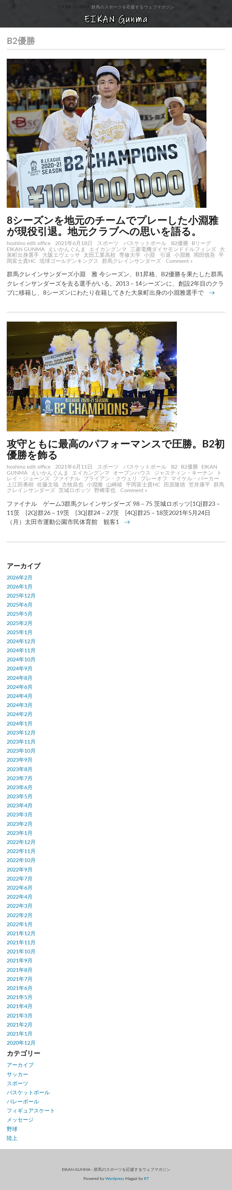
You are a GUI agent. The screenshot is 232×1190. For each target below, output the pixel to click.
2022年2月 (20, 915)
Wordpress (114, 1178)
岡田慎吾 (204, 254)
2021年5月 (20, 997)
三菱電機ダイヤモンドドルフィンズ (173, 249)
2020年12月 (21, 1042)
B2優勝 (179, 243)
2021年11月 (21, 942)
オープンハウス (132, 472)
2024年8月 (20, 677)
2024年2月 (20, 714)
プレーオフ (154, 478)
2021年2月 (20, 1024)
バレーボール (23, 1101)
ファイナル (66, 478)
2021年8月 (20, 969)
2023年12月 (21, 732)
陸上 (12, 1138)
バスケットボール (144, 243)
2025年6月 (20, 604)
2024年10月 (21, 659)
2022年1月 (20, 924)
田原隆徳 (174, 484)
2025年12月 (21, 595)
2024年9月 (20, 668)
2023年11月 (21, 741)
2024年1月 (20, 723)
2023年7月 (20, 778)
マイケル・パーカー (195, 478)
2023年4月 (20, 805)
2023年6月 (20, 787)
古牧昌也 (72, 484)
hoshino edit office (28, 243)
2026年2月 (20, 577)
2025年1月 (20, 632)
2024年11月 (21, 650)
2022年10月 (21, 860)
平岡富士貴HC (143, 484)
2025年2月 (20, 623)
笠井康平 (199, 484)
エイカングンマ (108, 249)
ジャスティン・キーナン (183, 472)
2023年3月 (20, 814)
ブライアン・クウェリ (110, 478)
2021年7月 (20, 978)
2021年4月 (20, 1006)
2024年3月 (20, 705)
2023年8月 (20, 769)
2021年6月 (20, 988)
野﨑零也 (105, 490)
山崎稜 (114, 484)
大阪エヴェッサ (61, 254)
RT (146, 1178)
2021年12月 (21, 933)
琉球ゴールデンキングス (69, 260)
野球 (12, 1129)
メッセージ (20, 1119)
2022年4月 (20, 896)
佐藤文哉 (48, 484)
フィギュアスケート (31, 1110)
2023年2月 (20, 823)
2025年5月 (20, 613)
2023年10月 (21, 750)
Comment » (179, 260)
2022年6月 (20, 887)
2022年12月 (21, 842)
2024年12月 (21, 641)
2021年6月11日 (74, 466)
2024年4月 (20, 696)
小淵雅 (182, 254)
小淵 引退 (157, 254)
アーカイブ (20, 1064)
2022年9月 (20, 869)
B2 (174, 466)
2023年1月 (20, 832)
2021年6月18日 (74, 243)
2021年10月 (21, 951)
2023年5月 (20, 796)
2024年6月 (20, 686)
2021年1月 (20, 1033)
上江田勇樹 (20, 484)
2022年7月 (20, 878)
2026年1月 (20, 586)
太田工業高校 (99, 254)
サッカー (17, 1074)
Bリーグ (201, 243)
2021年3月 (20, 1015)
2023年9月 (20, 759)
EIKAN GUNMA (26, 249)
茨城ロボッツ (75, 490)
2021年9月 (20, 960)
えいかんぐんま (67, 249)
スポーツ (108, 243)
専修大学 (130, 254)
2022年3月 (20, 905)
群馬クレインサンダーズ (131, 260)
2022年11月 (21, 851)
